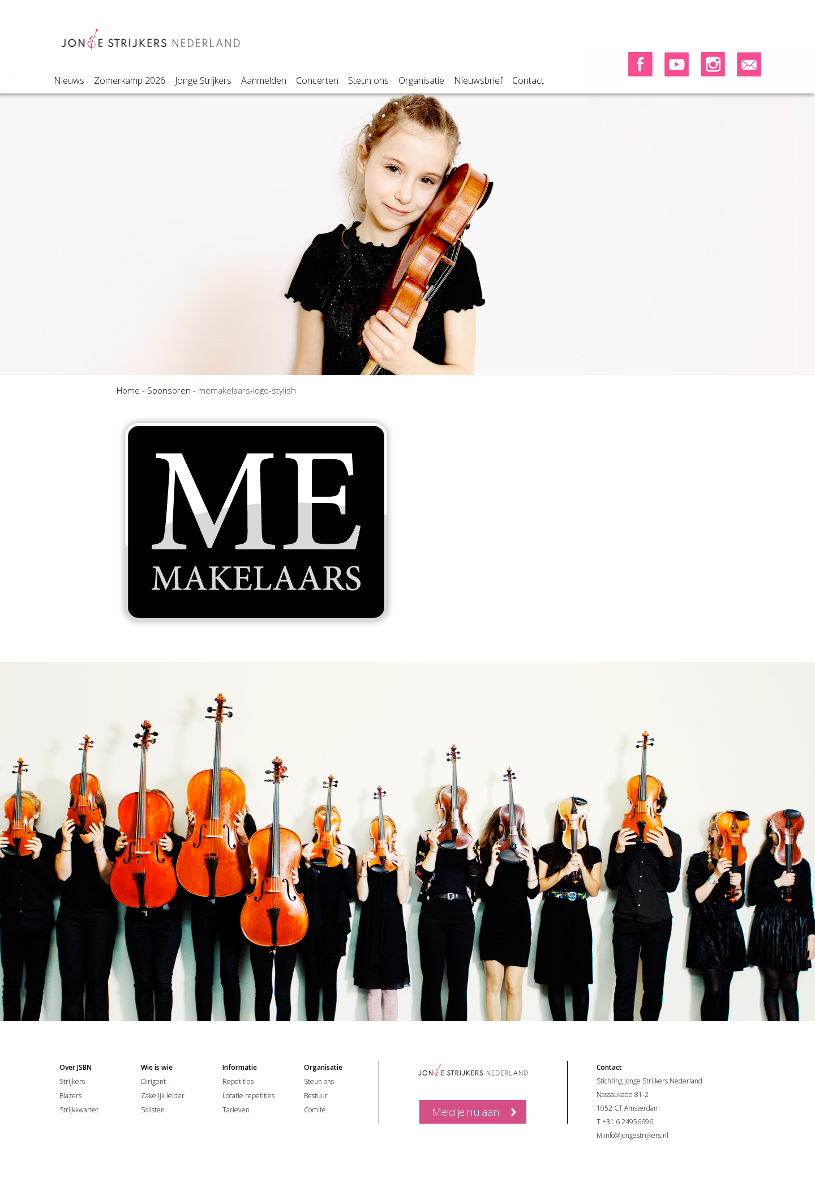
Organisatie (421, 80)
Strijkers (72, 1081)
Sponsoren (169, 390)
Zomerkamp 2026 (129, 80)
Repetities (238, 1081)
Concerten (317, 80)
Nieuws (69, 80)
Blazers (70, 1095)
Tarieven (236, 1110)
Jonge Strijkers (203, 80)
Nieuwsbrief (478, 80)
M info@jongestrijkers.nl (632, 1135)
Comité (315, 1110)
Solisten (153, 1110)
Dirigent (153, 1081)
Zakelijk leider (163, 1095)
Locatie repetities (248, 1095)
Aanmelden (263, 80)
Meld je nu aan (465, 1111)
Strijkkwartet (78, 1110)
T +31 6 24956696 (625, 1121)
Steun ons (368, 80)
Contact (528, 80)
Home (128, 390)
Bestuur (316, 1095)
